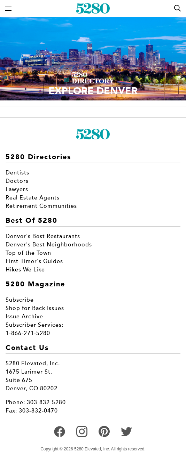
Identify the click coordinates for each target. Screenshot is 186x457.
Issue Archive (24, 316)
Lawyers (17, 189)
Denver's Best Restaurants (43, 236)
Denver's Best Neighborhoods (49, 244)
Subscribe (20, 299)
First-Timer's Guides (34, 261)
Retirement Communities (41, 206)
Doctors (17, 181)
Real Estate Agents (33, 197)
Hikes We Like (25, 269)
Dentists (17, 172)
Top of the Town (28, 253)
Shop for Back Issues (35, 308)
